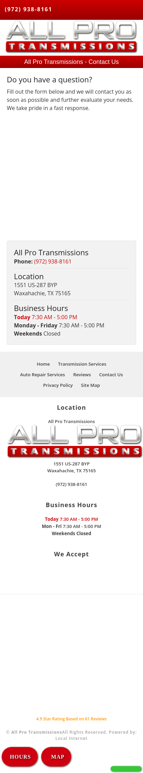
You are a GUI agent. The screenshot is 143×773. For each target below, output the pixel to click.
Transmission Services (82, 364)
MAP (56, 757)
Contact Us (111, 374)
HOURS (20, 757)
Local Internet (71, 738)
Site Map (90, 385)
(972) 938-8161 (28, 9)
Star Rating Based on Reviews (71, 719)
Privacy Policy (58, 385)
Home (43, 364)
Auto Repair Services (42, 374)
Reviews (82, 374)
